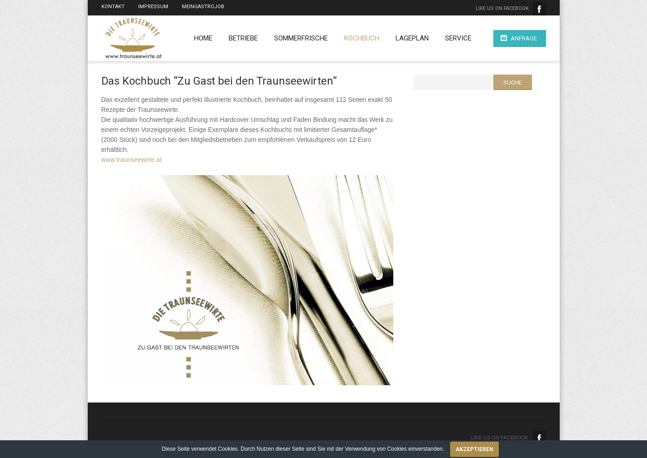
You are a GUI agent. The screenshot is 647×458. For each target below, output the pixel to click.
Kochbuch (361, 38)
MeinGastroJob (203, 7)
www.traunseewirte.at (131, 159)
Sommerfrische (301, 38)
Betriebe (243, 38)
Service (458, 38)
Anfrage (524, 38)
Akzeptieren (474, 449)
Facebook (539, 8)
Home (203, 38)
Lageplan (412, 38)
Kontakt (113, 7)
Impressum (153, 7)
